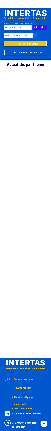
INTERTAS (25, 13)
